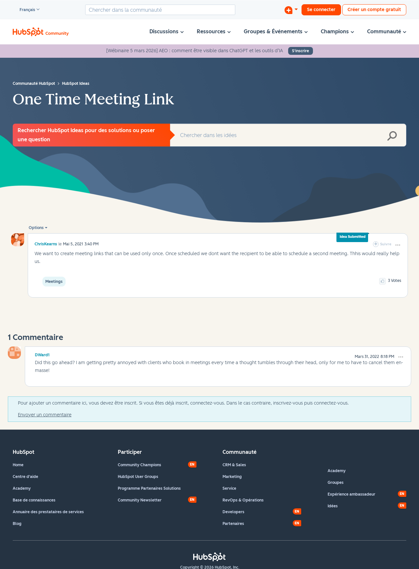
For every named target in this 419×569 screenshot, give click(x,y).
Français (24, 10)
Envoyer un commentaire (44, 415)
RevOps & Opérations (243, 500)
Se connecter (321, 9)
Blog (17, 523)
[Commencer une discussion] (291, 10)
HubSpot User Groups (138, 476)
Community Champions (139, 465)
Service (229, 488)
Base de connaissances (34, 500)
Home (18, 465)
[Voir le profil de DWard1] (42, 354)
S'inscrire (300, 51)
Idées (333, 506)
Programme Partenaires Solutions (149, 488)
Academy (22, 488)
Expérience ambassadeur (351, 494)
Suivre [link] (385, 244)
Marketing (232, 476)
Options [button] (36, 227)
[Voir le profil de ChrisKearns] (46, 244)
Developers (233, 512)
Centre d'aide (25, 476)
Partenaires (233, 523)
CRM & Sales (234, 465)
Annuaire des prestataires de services (48, 512)
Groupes (336, 482)
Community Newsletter (140, 500)
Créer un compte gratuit (374, 9)
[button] (398, 245)
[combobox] (160, 10)
